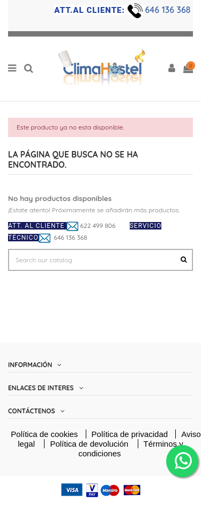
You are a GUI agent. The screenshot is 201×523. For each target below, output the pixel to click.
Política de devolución (90, 443)
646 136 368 (169, 9)
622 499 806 (98, 225)
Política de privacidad (131, 434)
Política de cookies (44, 434)
